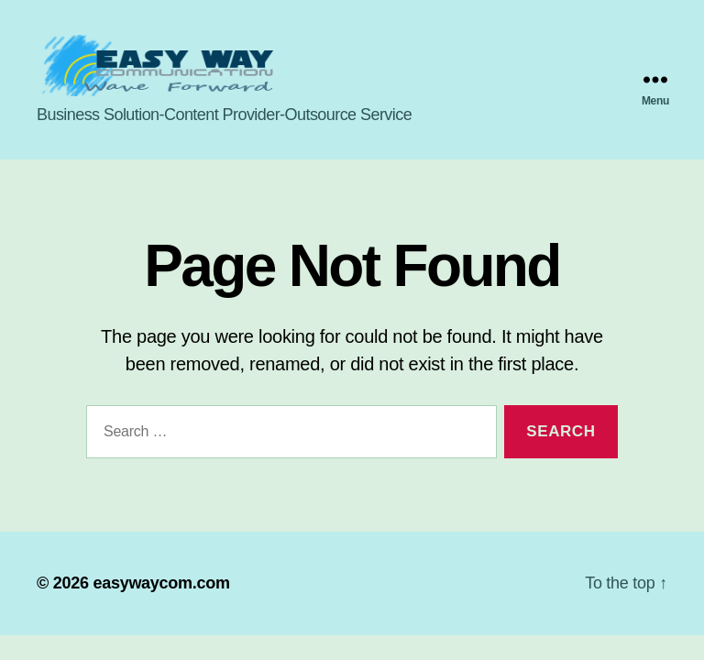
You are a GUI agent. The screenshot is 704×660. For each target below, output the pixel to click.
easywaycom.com (161, 591)
